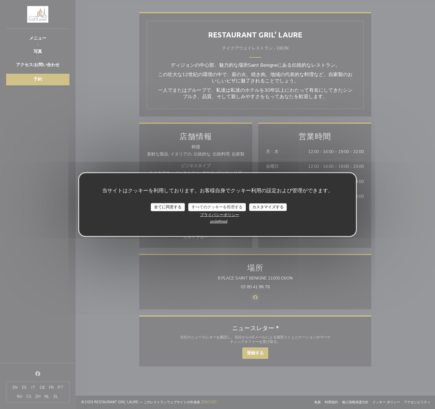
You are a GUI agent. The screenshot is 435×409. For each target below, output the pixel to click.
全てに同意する (168, 206)
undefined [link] (218, 221)
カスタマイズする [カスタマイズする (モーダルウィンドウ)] (268, 206)
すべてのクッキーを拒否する (217, 206)
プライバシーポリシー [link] (219, 215)
